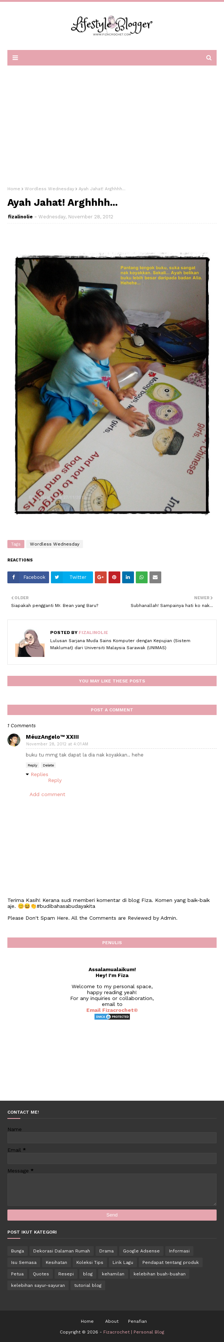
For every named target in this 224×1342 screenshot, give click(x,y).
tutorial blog (87, 1285)
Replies (39, 774)
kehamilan (113, 1273)
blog (88, 1273)
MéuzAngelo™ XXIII (52, 737)
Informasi (179, 1251)
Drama (106, 1251)
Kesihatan (56, 1262)
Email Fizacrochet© (112, 1010)
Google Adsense (141, 1251)
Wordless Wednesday (49, 188)
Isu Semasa (24, 1262)
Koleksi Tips (89, 1262)
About (111, 1321)
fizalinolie (20, 216)
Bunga (17, 1251)
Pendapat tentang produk (170, 1262)
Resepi (66, 1273)
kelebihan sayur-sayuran (38, 1285)
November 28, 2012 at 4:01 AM (57, 744)
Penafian (137, 1321)
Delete (48, 765)
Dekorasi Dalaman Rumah (61, 1251)
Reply (32, 765)
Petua (17, 1273)
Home (13, 188)
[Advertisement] (112, 123)
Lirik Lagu (123, 1262)
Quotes (41, 1273)
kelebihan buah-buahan (160, 1273)
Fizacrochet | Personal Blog (133, 1332)
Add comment (47, 794)
